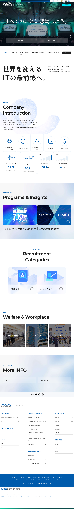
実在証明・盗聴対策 (4, 498)
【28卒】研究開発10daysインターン (37, 425)
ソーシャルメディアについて (58, 477)
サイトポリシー (13, 477)
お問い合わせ (33, 479)
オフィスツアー (37, 459)
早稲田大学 (64, 425)
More (67, 53)
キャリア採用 (37, 444)
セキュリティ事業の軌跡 (56, 498)
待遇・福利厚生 (37, 455)
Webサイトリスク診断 (35, 496)
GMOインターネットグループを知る (10, 417)
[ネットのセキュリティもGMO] (11, 1)
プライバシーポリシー (22, 477)
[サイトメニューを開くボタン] (72, 8)
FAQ (10, 448)
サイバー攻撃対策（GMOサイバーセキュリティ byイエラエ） (19, 498)
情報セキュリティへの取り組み (34, 477)
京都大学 (64, 421)
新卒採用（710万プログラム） (37, 417)
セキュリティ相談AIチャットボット (46, 496)
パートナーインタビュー (10, 432)
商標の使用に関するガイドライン (22, 479)
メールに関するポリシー (46, 477)
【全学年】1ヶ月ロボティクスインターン (37, 439)
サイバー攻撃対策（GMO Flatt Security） (37, 498)
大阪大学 (64, 433)
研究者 (64, 452)
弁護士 (64, 448)
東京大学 (64, 417)
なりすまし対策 (47, 498)
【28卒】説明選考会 (37, 429)
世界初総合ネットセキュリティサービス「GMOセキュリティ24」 (11, 496)
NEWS (10, 444)
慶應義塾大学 (64, 429)
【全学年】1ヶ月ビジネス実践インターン (37, 434)
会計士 (64, 444)
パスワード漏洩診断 (26, 496)
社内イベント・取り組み (37, 463)
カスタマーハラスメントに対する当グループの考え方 (48, 479)
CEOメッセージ (10, 421)
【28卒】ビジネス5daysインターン (37, 421)
